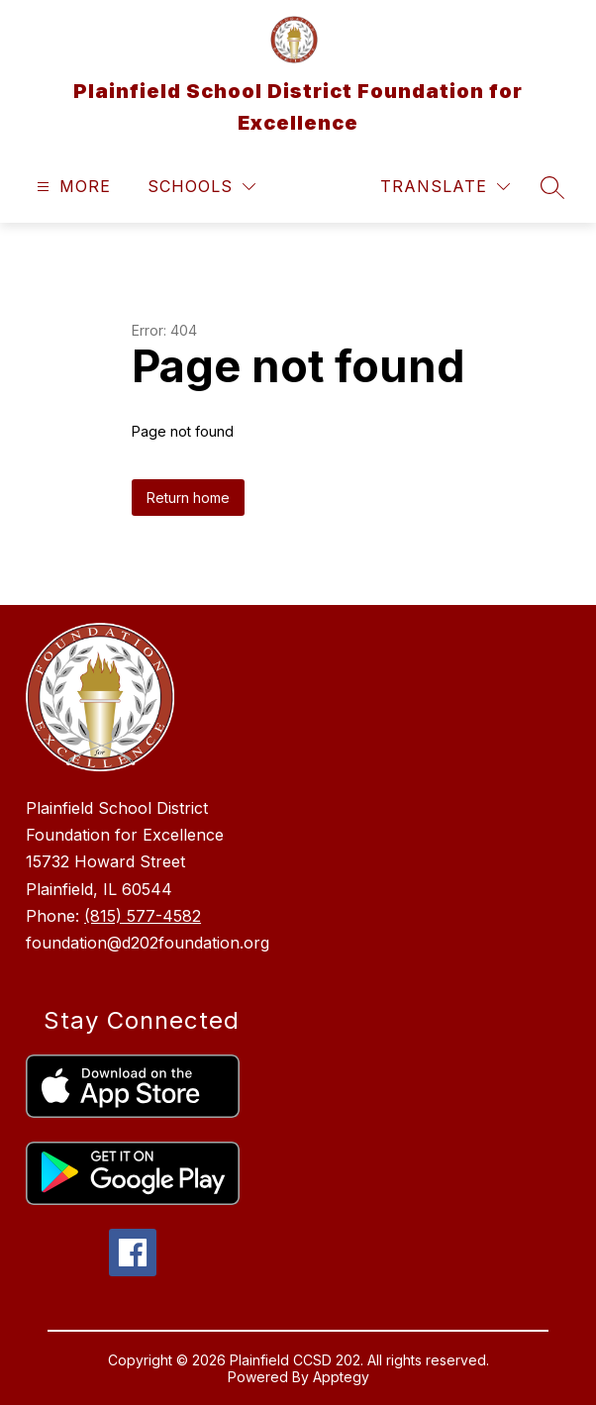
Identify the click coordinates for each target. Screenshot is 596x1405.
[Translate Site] (445, 186)
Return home (188, 497)
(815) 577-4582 (142, 916)
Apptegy (341, 1376)
